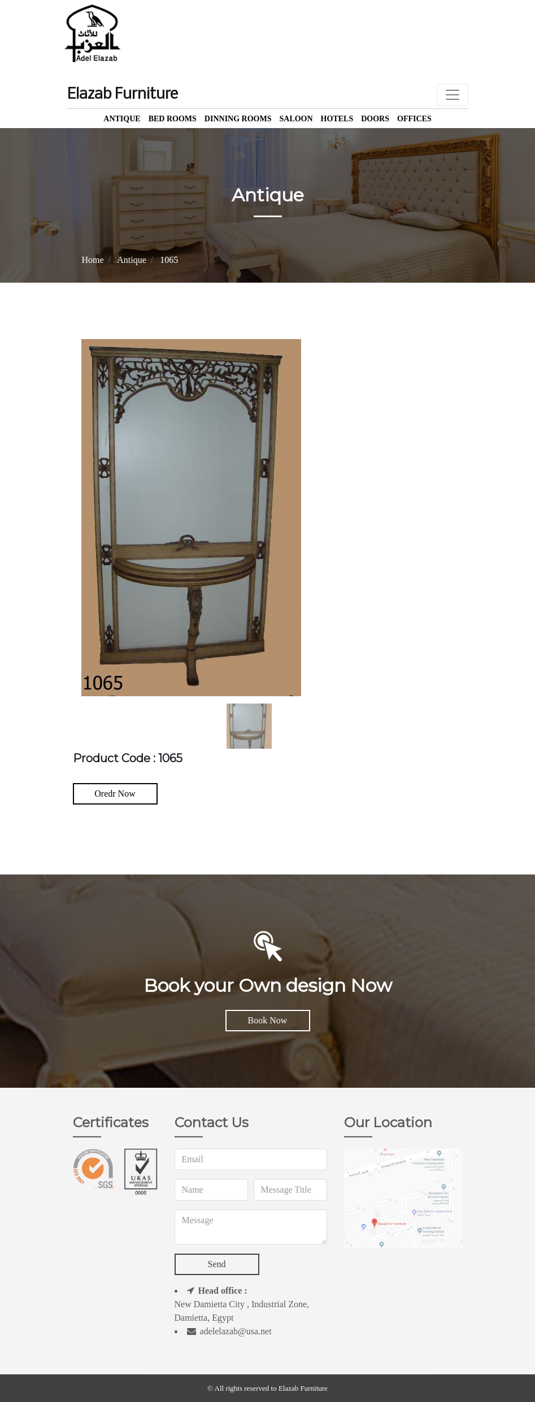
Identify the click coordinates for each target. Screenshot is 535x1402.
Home (93, 260)
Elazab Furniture (122, 95)
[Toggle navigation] (452, 94)
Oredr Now (114, 793)
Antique (121, 119)
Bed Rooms (173, 119)
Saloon (295, 119)
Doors (375, 119)
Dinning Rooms (238, 119)
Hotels (337, 119)
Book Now (268, 1020)
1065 (169, 260)
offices (414, 119)
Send (217, 1264)
